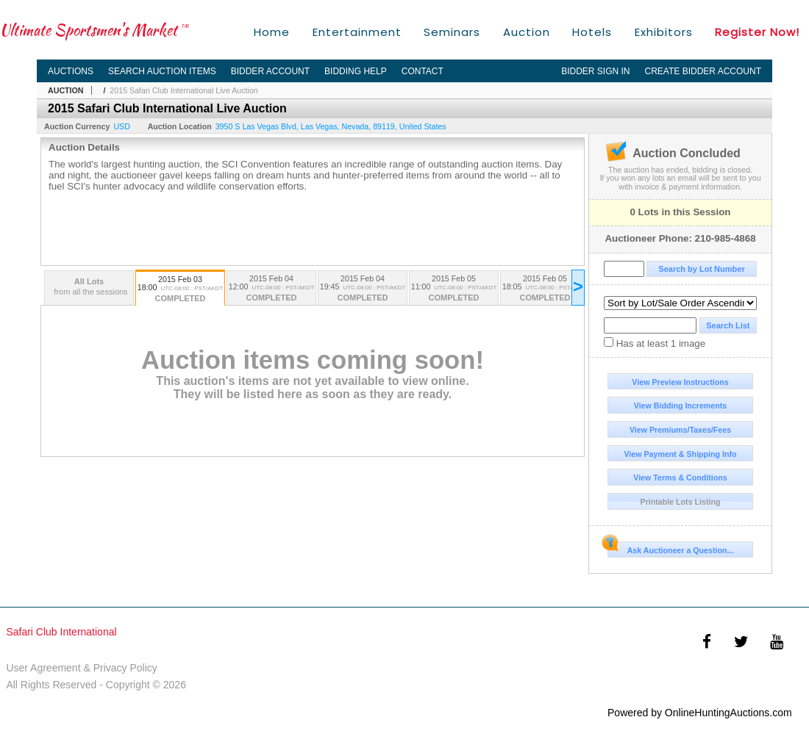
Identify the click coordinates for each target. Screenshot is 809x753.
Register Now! (757, 32)
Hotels (592, 32)
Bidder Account (270, 71)
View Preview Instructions (680, 382)
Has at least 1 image (654, 343)
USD (121, 126)
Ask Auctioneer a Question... (670, 548)
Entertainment (357, 32)
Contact (422, 71)
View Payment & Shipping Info (680, 454)
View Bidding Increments (680, 405)
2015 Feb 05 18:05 (545, 289)
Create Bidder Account (703, 71)
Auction (526, 32)
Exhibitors (664, 32)
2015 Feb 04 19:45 (362, 289)
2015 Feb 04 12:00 (271, 289)
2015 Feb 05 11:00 (454, 289)
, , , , (330, 126)
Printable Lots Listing (681, 501)
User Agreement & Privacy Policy (81, 668)
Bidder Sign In (595, 71)
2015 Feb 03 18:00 (180, 290)
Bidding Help (355, 71)
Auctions (70, 71)
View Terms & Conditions (680, 477)
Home (272, 32)
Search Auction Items (162, 71)
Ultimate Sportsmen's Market (94, 29)
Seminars (452, 32)
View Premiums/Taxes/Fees (680, 429)
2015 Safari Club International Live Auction (183, 90)
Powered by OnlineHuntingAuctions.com (699, 712)
